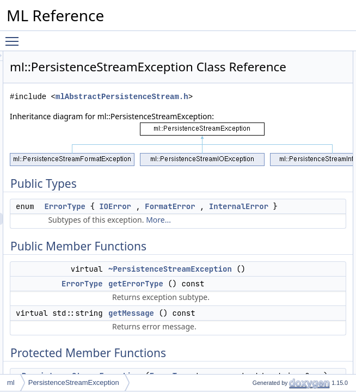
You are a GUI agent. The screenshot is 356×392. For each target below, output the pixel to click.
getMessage (316, 117)
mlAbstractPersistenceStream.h (216, 124)
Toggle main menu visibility (14, 36)
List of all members (317, 332)
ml (11, 382)
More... (235, 307)
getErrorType (317, 105)
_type (307, 165)
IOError (196, 257)
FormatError (205, 269)
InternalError (210, 281)
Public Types (308, 57)
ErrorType (201, 245)
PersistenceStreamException (73, 382)
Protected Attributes (318, 153)
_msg (307, 177)
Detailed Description (319, 189)
